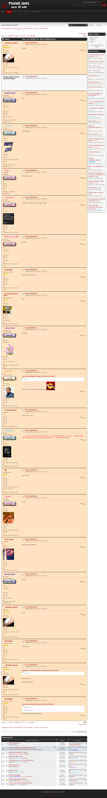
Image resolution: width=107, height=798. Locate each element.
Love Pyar (25, 784)
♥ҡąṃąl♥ (8, 496)
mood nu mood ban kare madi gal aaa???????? (22, 747)
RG (15, 766)
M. (14, 744)
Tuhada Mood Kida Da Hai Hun (17, 779)
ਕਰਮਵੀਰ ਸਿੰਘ (17, 776)
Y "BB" (15, 754)
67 (8, 36)
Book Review (92, 187)
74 (20, 36)
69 (11, 36)
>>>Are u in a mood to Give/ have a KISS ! (20, 783)
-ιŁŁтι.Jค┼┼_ (9, 126)
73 (18, 36)
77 (25, 36)
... (7, 36)
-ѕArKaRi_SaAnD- (11, 43)
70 (13, 36)
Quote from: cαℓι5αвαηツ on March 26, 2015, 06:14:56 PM (38, 376)
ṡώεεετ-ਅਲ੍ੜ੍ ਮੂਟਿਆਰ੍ (75, 744)
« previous (81, 33)
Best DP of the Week (95, 87)
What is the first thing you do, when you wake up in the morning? (97, 174)
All (21, 754)
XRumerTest (101, 61)
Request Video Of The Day (96, 114)
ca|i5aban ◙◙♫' (10, 328)
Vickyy (72, 754)
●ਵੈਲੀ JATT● (17, 780)
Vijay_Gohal (9, 539)
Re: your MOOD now (31, 42)
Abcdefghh (8, 270)
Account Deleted (10, 410)
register (104, 2)
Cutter (97, 176)
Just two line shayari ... (95, 152)
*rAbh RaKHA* (74, 750)
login (98, 2)
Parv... (15, 784)
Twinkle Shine (73, 780)
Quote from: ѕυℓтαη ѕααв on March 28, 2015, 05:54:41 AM (38, 704)
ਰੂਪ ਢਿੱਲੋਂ (98, 66)
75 (21, 36)
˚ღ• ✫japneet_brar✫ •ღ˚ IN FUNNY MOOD (20, 760)
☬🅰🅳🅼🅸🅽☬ (92, 161)
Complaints (39, 749)
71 (14, 36)
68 (10, 36)
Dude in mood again (14, 775)
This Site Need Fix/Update (96, 108)
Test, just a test (93, 61)
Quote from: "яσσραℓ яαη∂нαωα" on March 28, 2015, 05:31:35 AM (40, 670)
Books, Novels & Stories (95, 192)
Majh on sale (92, 121)
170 (28, 36)
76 (23, 36)
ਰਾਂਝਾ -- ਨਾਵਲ (92, 66)
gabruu (72, 784)
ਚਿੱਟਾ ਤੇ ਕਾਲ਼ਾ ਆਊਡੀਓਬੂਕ (95, 166)
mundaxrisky (9, 430)
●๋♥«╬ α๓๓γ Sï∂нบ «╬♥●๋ (10, 294)
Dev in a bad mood (13, 743)
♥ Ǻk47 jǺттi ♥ (10, 197)
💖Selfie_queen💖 (11, 237)
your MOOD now (93, 82)
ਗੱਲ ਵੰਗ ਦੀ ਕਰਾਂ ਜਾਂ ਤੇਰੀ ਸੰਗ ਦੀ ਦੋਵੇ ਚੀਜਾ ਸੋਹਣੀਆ (25, 749)
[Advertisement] (53, 18)
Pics (17, 744)
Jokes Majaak (26, 754)
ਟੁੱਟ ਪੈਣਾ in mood (12, 770)
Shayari (29, 776)
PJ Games (27, 780)
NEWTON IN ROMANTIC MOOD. (18, 752)
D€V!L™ (72, 776)
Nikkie (7, 171)
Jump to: (74, 731)
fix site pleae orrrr (94, 75)
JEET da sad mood (13, 765)
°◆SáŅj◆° (72, 767)
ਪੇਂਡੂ (6, 470)
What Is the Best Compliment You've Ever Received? (96, 207)
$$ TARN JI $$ (18, 758)
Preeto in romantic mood (15, 756)
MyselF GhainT (10, 93)
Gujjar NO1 (9, 371)
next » (85, 33)
